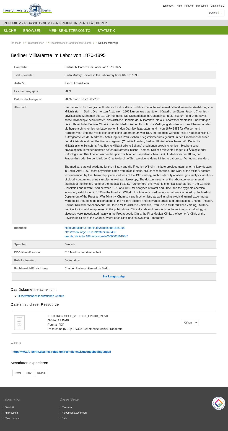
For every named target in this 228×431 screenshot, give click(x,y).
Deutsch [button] (215, 12)
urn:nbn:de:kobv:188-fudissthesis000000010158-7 (96, 236)
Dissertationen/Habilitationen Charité (71, 42)
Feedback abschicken (75, 412)
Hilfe (179, 5)
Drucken (67, 407)
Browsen (32, 31)
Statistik (106, 31)
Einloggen (168, 5)
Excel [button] (18, 373)
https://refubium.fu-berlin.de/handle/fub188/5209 (95, 227)
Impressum (202, 5)
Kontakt (188, 5)
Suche (10, 31)
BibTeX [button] (41, 373)
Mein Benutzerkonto (69, 31)
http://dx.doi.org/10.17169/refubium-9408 (90, 232)
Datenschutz (217, 5)
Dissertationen (36, 42)
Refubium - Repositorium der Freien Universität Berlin (56, 23)
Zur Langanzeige (114, 276)
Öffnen (188, 322)
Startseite (16, 42)
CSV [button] (29, 373)
